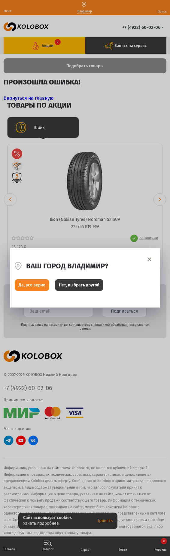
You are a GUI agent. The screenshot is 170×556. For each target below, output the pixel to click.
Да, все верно (32, 285)
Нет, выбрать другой (79, 285)
